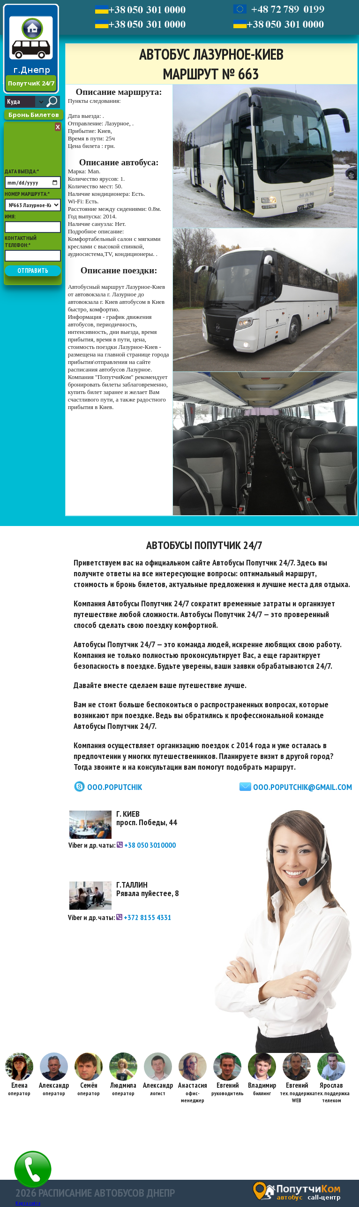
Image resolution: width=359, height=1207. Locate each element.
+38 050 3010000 (146, 845)
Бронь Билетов (33, 114)
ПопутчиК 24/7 (31, 83)
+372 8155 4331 (144, 917)
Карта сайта (27, 1203)
